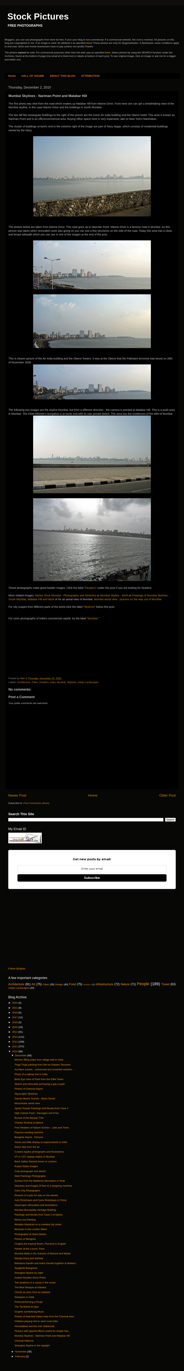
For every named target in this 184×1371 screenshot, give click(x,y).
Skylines (89, 606)
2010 (15, 1051)
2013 (15, 1036)
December (21, 1055)
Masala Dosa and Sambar (29, 1258)
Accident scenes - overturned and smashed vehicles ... (45, 1069)
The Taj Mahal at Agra (27, 1306)
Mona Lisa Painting (25, 1219)
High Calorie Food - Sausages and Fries (37, 1113)
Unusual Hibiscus (24, 1340)
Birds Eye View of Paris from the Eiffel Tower (39, 1079)
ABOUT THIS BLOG (62, 75)
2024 (15, 1002)
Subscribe (92, 878)
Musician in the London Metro (31, 1229)
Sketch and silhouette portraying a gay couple (40, 1084)
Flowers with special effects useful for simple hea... (42, 1331)
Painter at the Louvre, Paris (30, 1248)
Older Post (167, 795)
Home (12, 75)
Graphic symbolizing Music (29, 1311)
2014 (15, 1032)
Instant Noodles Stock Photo (30, 1277)
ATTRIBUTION (90, 75)
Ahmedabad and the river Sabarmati (34, 1326)
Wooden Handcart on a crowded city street (38, 1224)
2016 (15, 1022)
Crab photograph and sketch (30, 1171)
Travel (165, 984)
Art (33, 984)
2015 (15, 1027)
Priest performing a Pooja (29, 1302)
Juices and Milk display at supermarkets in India (41, 1142)
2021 (15, 1007)
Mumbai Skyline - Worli (114, 595)
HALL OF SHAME (32, 75)
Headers (90, 587)
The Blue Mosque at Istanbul (30, 1287)
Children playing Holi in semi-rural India (36, 1321)
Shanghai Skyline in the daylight (32, 1345)
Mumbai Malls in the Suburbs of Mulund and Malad (42, 1253)
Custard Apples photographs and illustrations (39, 1151)
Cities (35, 682)
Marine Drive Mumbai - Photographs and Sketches (65, 595)
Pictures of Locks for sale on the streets (36, 1195)
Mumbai (93, 618)
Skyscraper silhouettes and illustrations (36, 1205)
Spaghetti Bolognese (26, 1268)
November (21, 1351)
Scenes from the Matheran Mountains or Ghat (40, 1180)
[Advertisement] (36, 651)
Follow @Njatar (16, 968)
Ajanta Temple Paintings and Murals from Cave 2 (41, 1108)
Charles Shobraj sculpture (29, 1122)
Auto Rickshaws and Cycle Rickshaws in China (40, 1200)
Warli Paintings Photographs (30, 1176)
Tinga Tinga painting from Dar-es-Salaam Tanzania (42, 1064)
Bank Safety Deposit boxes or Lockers (36, 1161)
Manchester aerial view (27, 1103)
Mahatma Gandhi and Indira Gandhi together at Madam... (46, 1263)
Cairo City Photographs (27, 1190)
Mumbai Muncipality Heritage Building (35, 1209)
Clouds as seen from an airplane (32, 1292)
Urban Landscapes (88, 682)
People (143, 984)
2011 (15, 1046)
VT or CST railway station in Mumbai (35, 1156)
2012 (15, 1041)
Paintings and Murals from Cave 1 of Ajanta (38, 1214)
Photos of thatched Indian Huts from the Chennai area (44, 1316)
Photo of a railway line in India (31, 1074)
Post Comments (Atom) (36, 803)
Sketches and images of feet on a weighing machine (43, 1185)
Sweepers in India (24, 1297)
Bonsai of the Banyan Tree (29, 1117)
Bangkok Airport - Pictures (29, 1137)
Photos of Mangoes (25, 1239)
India (52, 682)
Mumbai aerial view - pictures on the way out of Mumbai (127, 599)
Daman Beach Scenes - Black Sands (35, 1098)
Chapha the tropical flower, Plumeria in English (40, 1243)
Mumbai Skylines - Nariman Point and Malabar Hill (42, 1335)
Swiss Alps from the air (27, 1147)
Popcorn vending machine (29, 1132)
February (20, 1356)
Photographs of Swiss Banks (30, 1234)
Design (59, 984)
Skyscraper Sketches (26, 1093)
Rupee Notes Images (26, 1166)
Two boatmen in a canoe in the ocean (35, 1282)
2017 (15, 1017)
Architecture (23, 682)
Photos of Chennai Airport (29, 1088)
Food (72, 984)
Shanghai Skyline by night (29, 1272)
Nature (125, 984)
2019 (15, 1012)
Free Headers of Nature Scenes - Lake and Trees (42, 1127)
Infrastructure (104, 984)
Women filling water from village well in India (39, 1059)
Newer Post (17, 795)
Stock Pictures (38, 16)
